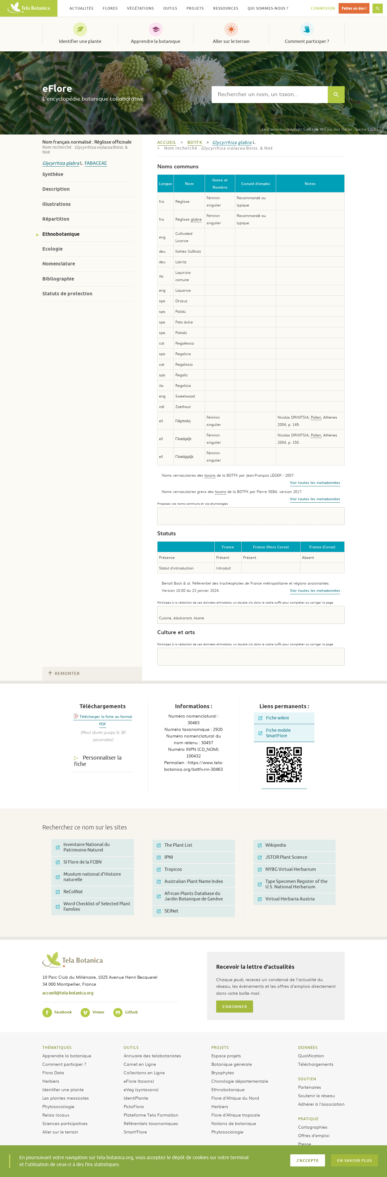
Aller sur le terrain (231, 41)
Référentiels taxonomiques (151, 1123)
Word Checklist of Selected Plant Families (93, 906)
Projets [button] (195, 8)
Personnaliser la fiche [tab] (98, 760)
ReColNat (69, 892)
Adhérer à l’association (321, 1104)
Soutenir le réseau (316, 1095)
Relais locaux (55, 1115)
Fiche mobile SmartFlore (275, 733)
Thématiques (57, 1047)
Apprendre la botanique (155, 41)
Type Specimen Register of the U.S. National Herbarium (292, 884)
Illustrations (56, 204)
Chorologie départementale (239, 1081)
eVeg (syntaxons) (141, 1089)
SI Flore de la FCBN (79, 862)
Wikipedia (272, 845)
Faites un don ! (354, 8)
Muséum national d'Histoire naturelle (88, 877)
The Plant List (174, 845)
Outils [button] (170, 8)
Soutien (307, 1078)
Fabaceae (96, 163)
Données (308, 1047)
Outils (131, 1047)
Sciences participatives (65, 1123)
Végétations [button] (140, 8)
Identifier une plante (80, 41)
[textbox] (270, 94)
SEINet (167, 911)
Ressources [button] (225, 8)
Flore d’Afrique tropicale (235, 1115)
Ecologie (52, 249)
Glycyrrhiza (53, 163)
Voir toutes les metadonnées (315, 482)
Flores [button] (110, 8)
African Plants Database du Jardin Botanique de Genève (190, 896)
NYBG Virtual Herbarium (287, 869)
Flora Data (53, 1072)
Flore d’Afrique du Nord (235, 1098)
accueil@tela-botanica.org (67, 992)
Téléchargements (315, 1064)
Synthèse (52, 174)
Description (56, 189)
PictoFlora (134, 1106)
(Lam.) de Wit (294, 129)
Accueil (166, 142)
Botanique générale (231, 1064)
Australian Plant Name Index (190, 881)
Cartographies (312, 1127)
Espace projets (226, 1055)
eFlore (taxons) (139, 1081)
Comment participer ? (307, 41)
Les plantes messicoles (65, 1098)
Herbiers (50, 1081)
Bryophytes (222, 1072)
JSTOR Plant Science (282, 857)
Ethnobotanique (61, 234)
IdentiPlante (136, 1098)
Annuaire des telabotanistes (152, 1055)
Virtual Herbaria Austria (286, 899)
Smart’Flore (135, 1132)
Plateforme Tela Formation (151, 1115)
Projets (220, 1047)
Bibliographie (58, 279)
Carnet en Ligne (140, 1064)
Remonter (64, 673)
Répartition (55, 219)
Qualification (311, 1055)
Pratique (308, 1118)
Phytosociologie (58, 1106)
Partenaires (309, 1087)
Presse (304, 1144)
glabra (72, 163)
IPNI (165, 857)
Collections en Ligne (144, 1072)
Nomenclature (58, 264)
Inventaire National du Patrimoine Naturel (83, 847)
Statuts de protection (67, 294)
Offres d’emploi (313, 1135)
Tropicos (169, 869)
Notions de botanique (233, 1123)
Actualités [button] (81, 8)
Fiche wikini (274, 718)
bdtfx (194, 142)
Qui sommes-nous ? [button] (268, 8)
